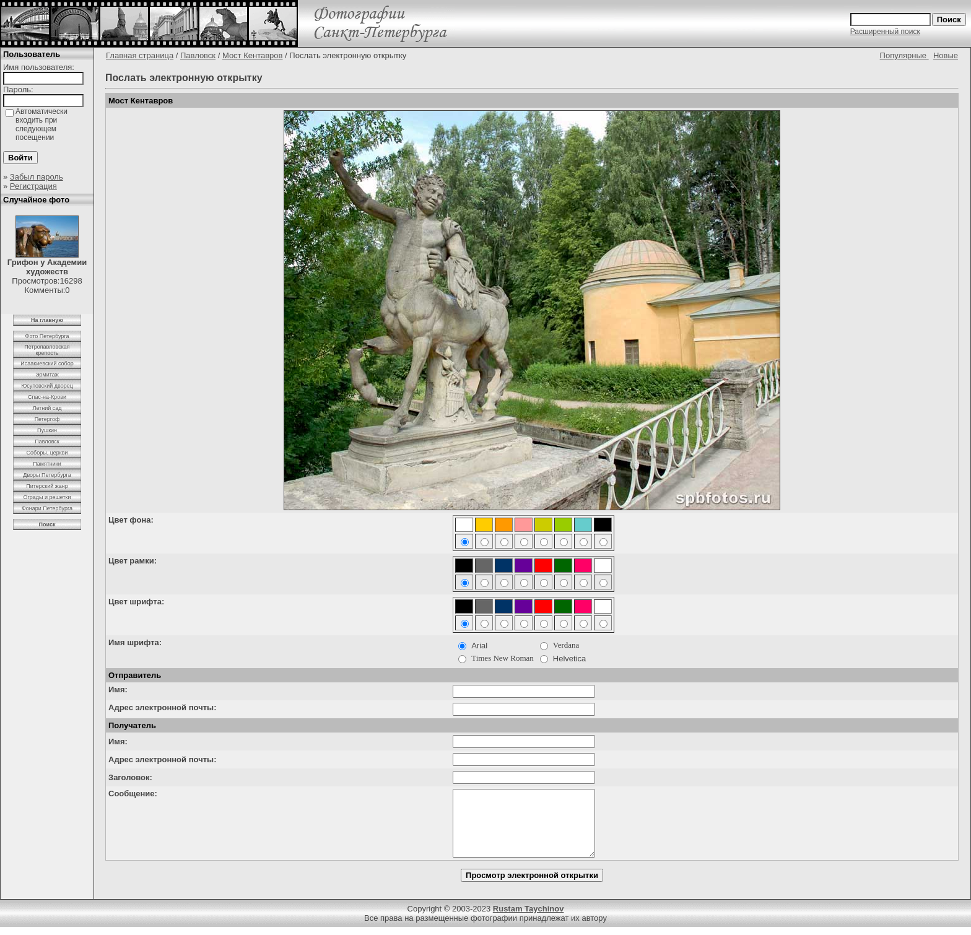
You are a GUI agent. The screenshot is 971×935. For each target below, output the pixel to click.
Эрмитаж (47, 375)
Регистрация (33, 186)
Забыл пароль (36, 176)
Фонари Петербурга (47, 508)
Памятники (47, 464)
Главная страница (139, 55)
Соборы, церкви (47, 453)
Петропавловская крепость (46, 350)
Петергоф (47, 419)
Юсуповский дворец (47, 386)
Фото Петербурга (47, 336)
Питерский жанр (47, 486)
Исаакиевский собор (46, 363)
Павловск (47, 441)
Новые (945, 55)
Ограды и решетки (47, 497)
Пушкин (47, 430)
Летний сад (46, 408)
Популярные (904, 55)
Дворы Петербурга (47, 475)
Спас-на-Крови (47, 397)
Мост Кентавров (252, 55)
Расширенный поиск (885, 31)
